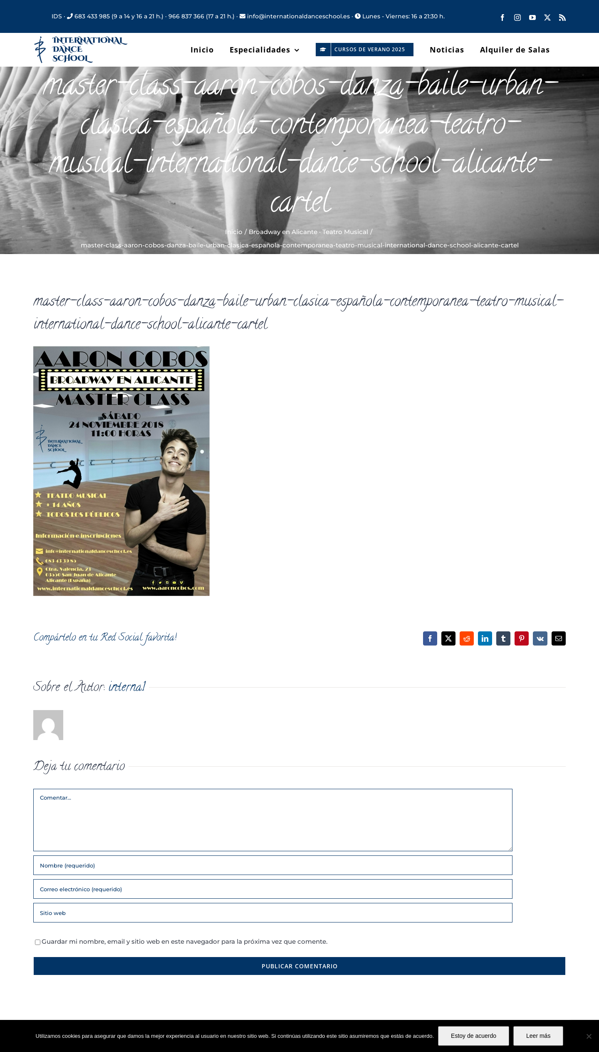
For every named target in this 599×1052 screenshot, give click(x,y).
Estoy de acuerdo (473, 1035)
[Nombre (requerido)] (272, 865)
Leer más (538, 1035)
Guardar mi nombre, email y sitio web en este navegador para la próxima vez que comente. (184, 941)
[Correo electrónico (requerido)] (272, 889)
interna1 (126, 688)
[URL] (272, 912)
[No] (588, 1036)
